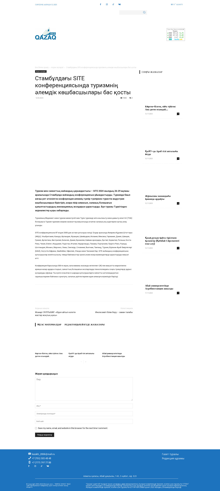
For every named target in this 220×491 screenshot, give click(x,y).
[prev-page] (81, 362)
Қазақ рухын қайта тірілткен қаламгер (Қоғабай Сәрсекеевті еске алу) (162, 240)
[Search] (144, 12)
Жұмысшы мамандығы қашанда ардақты (158, 197)
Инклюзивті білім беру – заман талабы (114, 312)
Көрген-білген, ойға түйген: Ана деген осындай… (160, 108)
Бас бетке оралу (42, 67)
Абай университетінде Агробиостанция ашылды (159, 287)
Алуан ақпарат (57, 67)
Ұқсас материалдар (49, 324)
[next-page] (85, 362)
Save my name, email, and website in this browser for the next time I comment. (73, 428)
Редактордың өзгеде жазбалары (85, 324)
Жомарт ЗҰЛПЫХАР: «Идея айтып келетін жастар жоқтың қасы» (55, 313)
